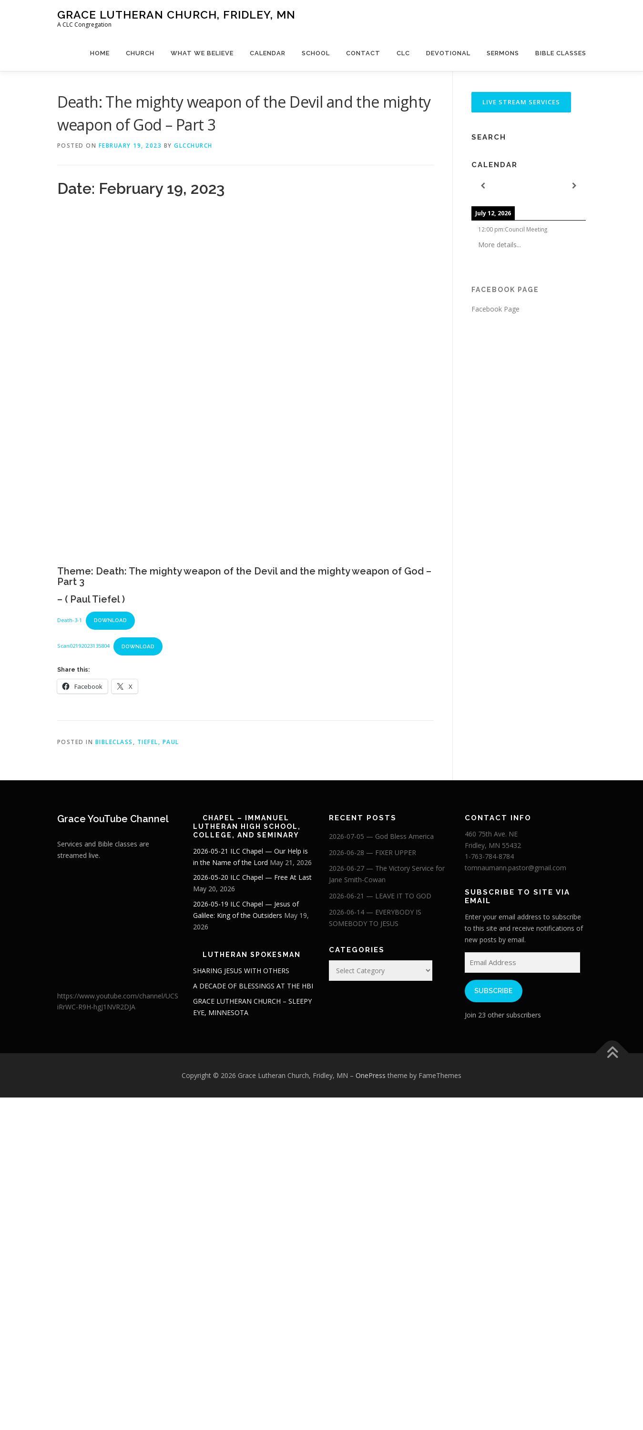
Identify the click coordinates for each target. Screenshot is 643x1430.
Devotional (448, 53)
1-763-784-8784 (489, 856)
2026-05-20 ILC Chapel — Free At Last (252, 877)
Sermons (503, 53)
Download (110, 620)
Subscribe (493, 991)
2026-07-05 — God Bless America (381, 836)
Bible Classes (560, 53)
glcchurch (193, 145)
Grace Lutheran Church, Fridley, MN (176, 14)
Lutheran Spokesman (252, 954)
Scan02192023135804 (83, 646)
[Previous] (482, 186)
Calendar (268, 53)
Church (140, 53)
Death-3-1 (69, 620)
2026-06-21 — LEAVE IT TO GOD (380, 895)
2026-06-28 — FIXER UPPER (372, 852)
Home (100, 53)
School (316, 53)
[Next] (574, 186)
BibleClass (114, 742)
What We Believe (202, 53)
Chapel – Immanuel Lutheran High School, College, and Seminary (247, 826)
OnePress (371, 1075)
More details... (499, 244)
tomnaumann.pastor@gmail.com (515, 867)
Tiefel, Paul (158, 742)
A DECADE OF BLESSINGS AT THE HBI (253, 985)
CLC (403, 53)
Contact (363, 53)
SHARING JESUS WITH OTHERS (241, 970)
